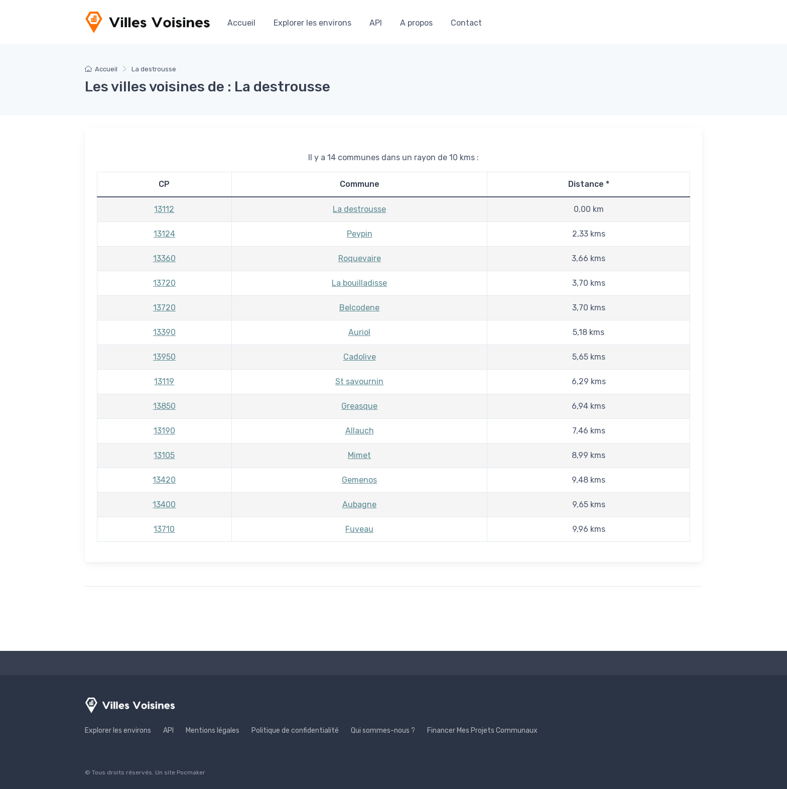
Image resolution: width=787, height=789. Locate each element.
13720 (164, 283)
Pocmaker (191, 772)
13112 (164, 209)
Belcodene (359, 307)
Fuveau (359, 529)
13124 (164, 234)
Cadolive (359, 357)
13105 (164, 455)
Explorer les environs (312, 23)
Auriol (359, 332)
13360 (164, 258)
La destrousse (359, 209)
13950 (164, 357)
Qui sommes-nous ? (383, 730)
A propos (416, 23)
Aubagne (359, 504)
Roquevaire (359, 258)
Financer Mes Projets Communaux (482, 730)
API (375, 23)
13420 (164, 480)
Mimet (359, 455)
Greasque (359, 406)
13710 (164, 529)
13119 (164, 381)
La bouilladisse (359, 283)
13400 (164, 504)
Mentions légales (212, 730)
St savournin (359, 381)
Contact (466, 23)
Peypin (359, 234)
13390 (164, 332)
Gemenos (359, 480)
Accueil (241, 23)
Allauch (359, 430)
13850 (164, 406)
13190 (164, 430)
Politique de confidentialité (295, 730)
